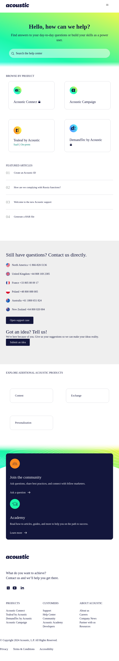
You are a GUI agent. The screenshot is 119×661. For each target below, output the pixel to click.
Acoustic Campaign (16, 622)
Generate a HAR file (24, 216)
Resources (84, 626)
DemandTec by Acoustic (19, 618)
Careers (83, 614)
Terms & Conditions (24, 649)
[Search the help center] (59, 53)
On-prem (25, 144)
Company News (88, 618)
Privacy (4, 649)
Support (47, 610)
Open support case (19, 320)
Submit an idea (18, 342)
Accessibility (46, 649)
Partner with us (87, 622)
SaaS (17, 144)
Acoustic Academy (53, 622)
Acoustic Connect (15, 610)
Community (49, 618)
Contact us (13, 578)
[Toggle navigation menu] (107, 4)
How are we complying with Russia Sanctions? (37, 187)
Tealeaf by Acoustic (16, 614)
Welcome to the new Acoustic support (33, 202)
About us (84, 610)
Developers (49, 626)
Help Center (49, 614)
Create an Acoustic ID (25, 172)
